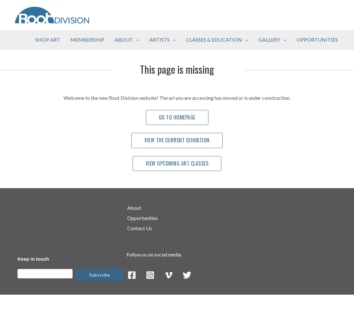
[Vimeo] (169, 275)
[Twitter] (187, 275)
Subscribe (99, 274)
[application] (136, 39)
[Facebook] (132, 275)
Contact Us (139, 228)
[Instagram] (150, 275)
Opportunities (142, 218)
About (134, 208)
